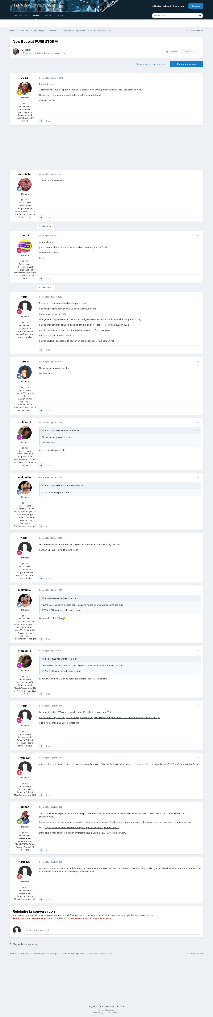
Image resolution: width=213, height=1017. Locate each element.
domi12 (24, 235)
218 (25, 261)
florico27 (24, 757)
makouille (24, 477)
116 (25, 783)
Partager (171, 51)
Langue (92, 1006)
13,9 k (25, 200)
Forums (35, 16)
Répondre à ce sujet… (38, 930)
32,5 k (25, 387)
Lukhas (24, 806)
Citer (48, 121)
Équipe (60, 15)
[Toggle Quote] (43, 430)
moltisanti (24, 422)
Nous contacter (107, 1006)
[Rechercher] (168, 15)
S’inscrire (196, 6)
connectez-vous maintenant (108, 915)
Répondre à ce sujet (186, 64)
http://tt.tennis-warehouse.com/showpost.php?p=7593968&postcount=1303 (82, 827)
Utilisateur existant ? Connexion (169, 6)
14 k (25, 503)
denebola (24, 174)
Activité (48, 15)
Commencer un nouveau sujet (151, 64)
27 (25, 103)
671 (25, 832)
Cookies (121, 1006)
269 (25, 448)
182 (25, 322)
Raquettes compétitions (55, 53)
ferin (24, 296)
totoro (24, 361)
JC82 (28, 50)
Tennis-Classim (19, 15)
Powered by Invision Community (106, 1013)
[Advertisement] (63, 149)
